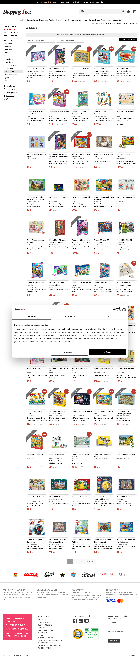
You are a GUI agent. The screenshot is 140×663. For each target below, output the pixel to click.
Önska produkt (11, 93)
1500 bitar (9, 62)
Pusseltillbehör (11, 75)
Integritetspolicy (45, 638)
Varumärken (106, 20)
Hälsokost (43, 20)
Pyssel (7, 78)
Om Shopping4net (45, 643)
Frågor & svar (10, 89)
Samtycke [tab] (31, 316)
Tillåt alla (107, 352)
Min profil (42, 620)
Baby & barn (9, 41)
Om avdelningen (11, 96)
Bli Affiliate (43, 633)
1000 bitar (9, 59)
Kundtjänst (9, 86)
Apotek (52, 20)
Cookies (41, 635)
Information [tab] (70, 316)
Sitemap (25, 655)
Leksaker (8, 53)
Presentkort (10, 36)
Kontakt (41, 628)
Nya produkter (11, 33)
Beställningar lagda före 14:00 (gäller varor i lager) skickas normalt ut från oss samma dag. (53, 593)
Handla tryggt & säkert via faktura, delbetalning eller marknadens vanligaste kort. (121, 595)
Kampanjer (116, 20)
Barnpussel (133, 24)
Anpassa (69, 352)
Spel (6, 81)
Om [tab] (108, 316)
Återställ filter (128, 40)
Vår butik (8, 99)
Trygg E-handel (44, 648)
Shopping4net (97, 24)
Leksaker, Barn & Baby (89, 20)
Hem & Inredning (71, 20)
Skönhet (22, 20)
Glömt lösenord (45, 625)
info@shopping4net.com (16, 636)
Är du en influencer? (47, 630)
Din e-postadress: (115, 631)
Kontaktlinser (32, 20)
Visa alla (90, 561)
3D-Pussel (9, 68)
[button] (134, 11)
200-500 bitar (10, 65)
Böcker (7, 47)
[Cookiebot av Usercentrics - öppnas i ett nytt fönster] (114, 309)
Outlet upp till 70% (46, 2)
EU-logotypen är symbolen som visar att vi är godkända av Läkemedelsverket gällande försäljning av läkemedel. (87, 595)
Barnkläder (9, 44)
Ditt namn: (112, 622)
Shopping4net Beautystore (49, 646)
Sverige (133, 655)
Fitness (59, 20)
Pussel (125, 24)
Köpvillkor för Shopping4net (50, 641)
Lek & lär (8, 50)
